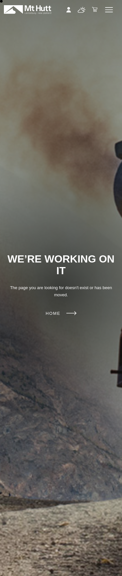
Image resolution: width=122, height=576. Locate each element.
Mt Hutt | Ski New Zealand (27, 9)
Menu (109, 10)
